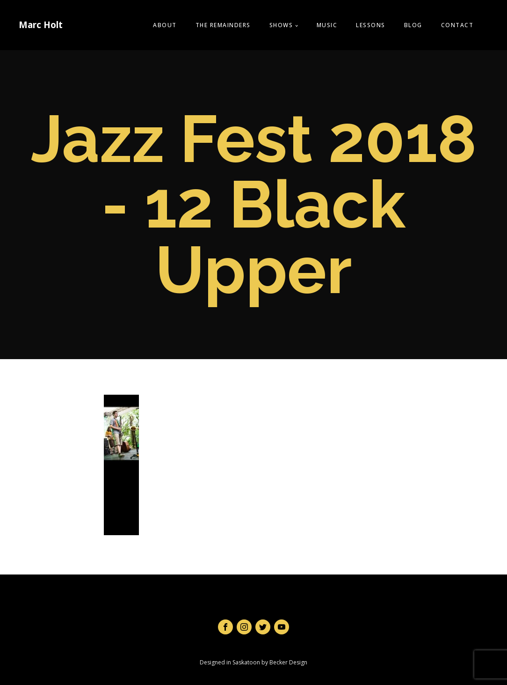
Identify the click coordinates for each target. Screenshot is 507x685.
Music (327, 25)
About (165, 25)
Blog (413, 25)
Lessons (370, 25)
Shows (281, 25)
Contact (457, 25)
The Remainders (223, 25)
